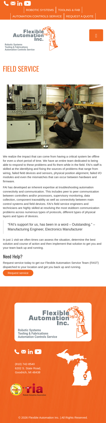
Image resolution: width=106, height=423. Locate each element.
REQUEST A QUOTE (79, 16)
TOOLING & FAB (69, 10)
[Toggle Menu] (96, 35)
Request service (18, 273)
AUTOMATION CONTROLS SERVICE (37, 16)
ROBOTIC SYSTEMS (40, 10)
